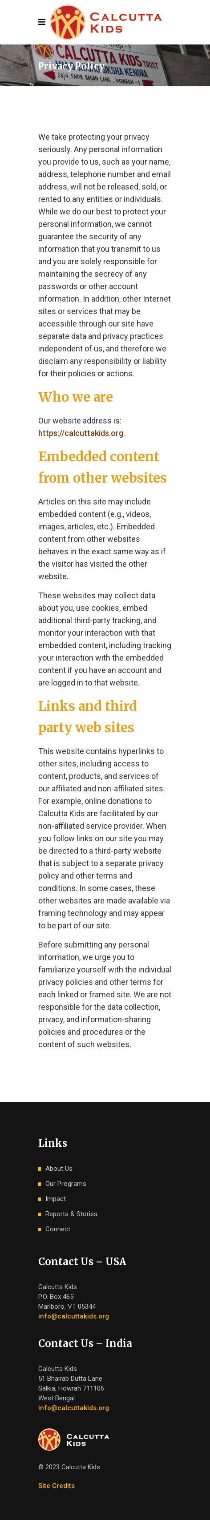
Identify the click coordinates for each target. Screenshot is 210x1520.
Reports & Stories (71, 1214)
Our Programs (65, 1184)
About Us (59, 1169)
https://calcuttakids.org (80, 433)
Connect (57, 1229)
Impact (55, 1199)
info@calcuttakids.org (73, 1316)
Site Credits (56, 1486)
